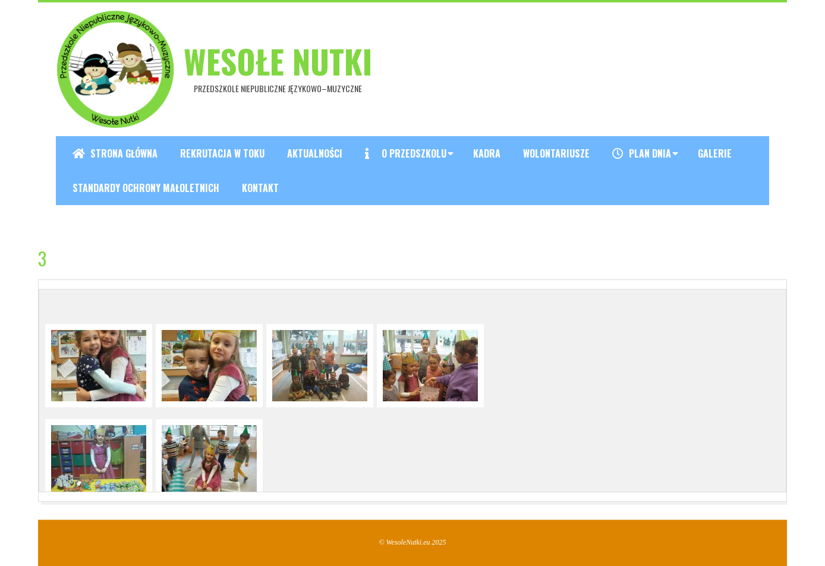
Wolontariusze (556, 153)
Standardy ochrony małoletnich (146, 188)
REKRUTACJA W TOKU (222, 153)
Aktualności (314, 153)
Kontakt (260, 188)
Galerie (715, 153)
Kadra (486, 153)
